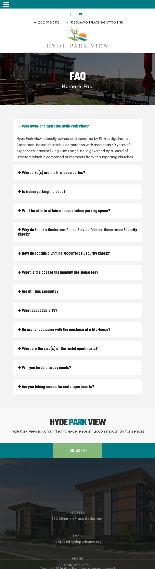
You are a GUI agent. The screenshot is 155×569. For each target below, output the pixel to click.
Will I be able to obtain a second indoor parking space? (66, 211)
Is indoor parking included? (44, 192)
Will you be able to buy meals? (46, 368)
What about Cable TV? (39, 311)
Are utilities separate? (40, 291)
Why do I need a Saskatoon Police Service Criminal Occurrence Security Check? (77, 232)
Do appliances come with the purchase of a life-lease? (66, 330)
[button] (77, 126)
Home (69, 86)
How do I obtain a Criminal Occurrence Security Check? (66, 253)
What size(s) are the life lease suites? (53, 173)
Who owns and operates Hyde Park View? (55, 126)
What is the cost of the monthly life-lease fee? (60, 272)
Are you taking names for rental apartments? (58, 387)
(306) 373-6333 (48, 22)
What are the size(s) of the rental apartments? (60, 349)
